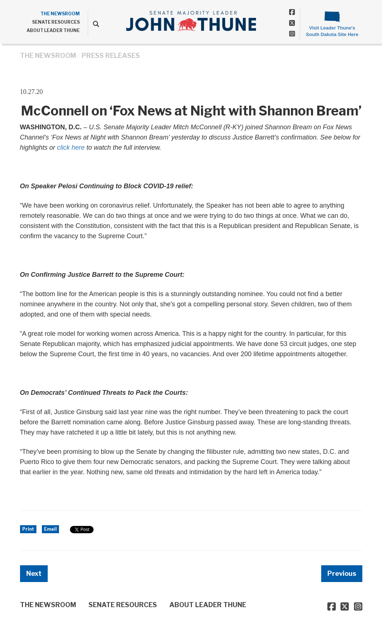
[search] (93, 23)
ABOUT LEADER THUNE (53, 30)
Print (28, 529)
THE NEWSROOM (60, 13)
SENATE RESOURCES (56, 22)
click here (71, 147)
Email (50, 529)
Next (34, 573)
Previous (341, 573)
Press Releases (111, 55)
